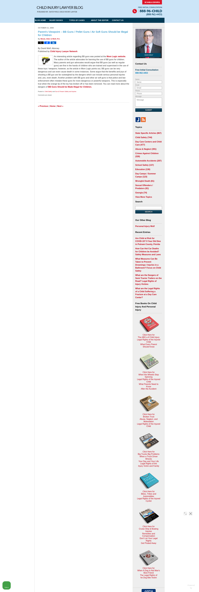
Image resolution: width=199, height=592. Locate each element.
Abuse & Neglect (144, 148)
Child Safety (48, 91)
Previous (43, 106)
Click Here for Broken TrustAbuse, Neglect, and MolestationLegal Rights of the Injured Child (148, 365)
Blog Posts (123, 532)
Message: (138, 96)
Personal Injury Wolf (143, 218)
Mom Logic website (116, 56)
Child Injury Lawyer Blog (60, 9)
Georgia (140, 185)
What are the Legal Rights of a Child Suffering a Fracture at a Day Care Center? (148, 272)
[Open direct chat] (185, 511)
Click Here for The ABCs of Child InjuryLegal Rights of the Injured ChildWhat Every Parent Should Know (149, 304)
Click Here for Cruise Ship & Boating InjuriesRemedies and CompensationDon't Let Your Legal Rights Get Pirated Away (149, 456)
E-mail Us (42, 545)
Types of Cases (82, 20)
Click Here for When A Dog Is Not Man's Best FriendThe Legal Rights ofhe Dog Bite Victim (148, 487)
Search (148, 203)
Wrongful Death (143, 174)
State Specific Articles (147, 133)
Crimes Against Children (148, 152)
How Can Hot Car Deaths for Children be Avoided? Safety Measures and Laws (147, 241)
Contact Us (126, 20)
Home (52, 106)
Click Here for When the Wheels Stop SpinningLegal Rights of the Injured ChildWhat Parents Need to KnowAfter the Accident (148, 334)
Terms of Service (98, 550)
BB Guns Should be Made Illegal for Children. (70, 87)
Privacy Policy (85, 532)
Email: (137, 85)
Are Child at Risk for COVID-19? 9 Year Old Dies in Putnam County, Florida (148, 232)
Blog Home (43, 20)
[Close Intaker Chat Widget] (191, 511)
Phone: (137, 91)
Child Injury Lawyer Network (63, 51)
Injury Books (61, 20)
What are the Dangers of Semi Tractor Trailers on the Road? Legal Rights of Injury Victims (147, 262)
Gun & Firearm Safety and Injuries (65, 91)
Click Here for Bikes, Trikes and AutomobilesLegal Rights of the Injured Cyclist (148, 427)
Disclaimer (98, 532)
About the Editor (105, 20)
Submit (148, 110)
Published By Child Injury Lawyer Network (147, 8)
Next (60, 106)
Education (141, 164)
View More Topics (142, 189)
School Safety (143, 160)
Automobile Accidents (147, 156)
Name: (137, 79)
